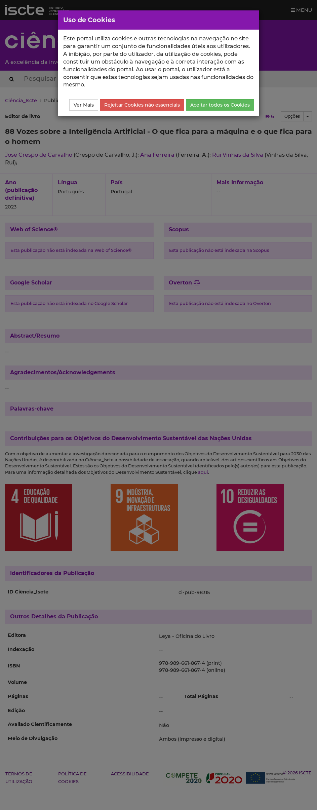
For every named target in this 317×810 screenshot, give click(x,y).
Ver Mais (84, 105)
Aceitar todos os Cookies (220, 105)
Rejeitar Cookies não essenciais (142, 105)
